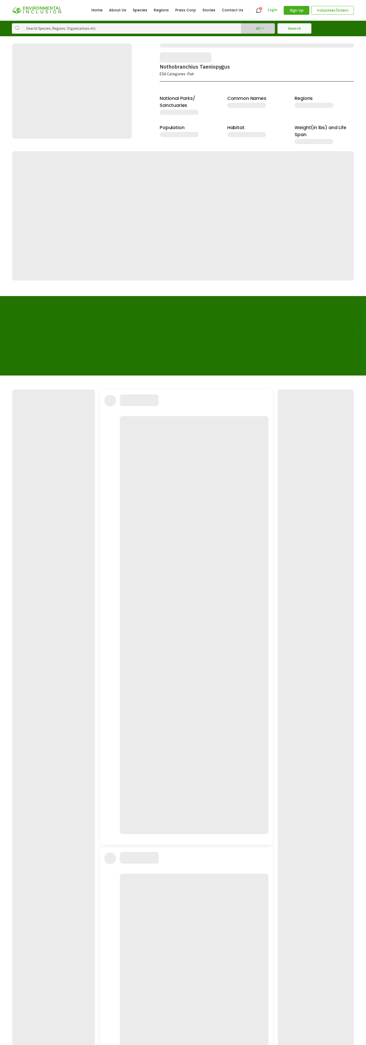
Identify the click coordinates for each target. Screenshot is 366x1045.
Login (272, 10)
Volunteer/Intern (332, 10)
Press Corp (185, 10)
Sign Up (297, 10)
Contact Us (232, 10)
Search (294, 28)
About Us (117, 10)
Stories (208, 10)
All (258, 28)
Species (140, 10)
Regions (161, 10)
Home (97, 10)
